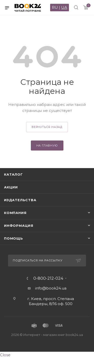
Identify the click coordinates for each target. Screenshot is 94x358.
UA (64, 7)
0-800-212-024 (48, 278)
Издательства (20, 200)
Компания (15, 213)
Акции (11, 187)
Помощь (13, 238)
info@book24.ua (50, 288)
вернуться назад (47, 127)
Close (5, 354)
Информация (18, 226)
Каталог (13, 174)
